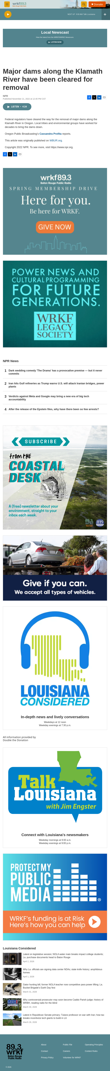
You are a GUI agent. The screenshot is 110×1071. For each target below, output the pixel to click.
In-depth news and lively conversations (55, 717)
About (43, 1045)
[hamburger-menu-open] (7, 4)
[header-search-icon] (84, 4)
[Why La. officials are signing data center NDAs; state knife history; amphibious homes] (12, 974)
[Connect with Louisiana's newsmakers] (55, 788)
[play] (8, 14)
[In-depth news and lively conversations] (55, 659)
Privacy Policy (47, 1058)
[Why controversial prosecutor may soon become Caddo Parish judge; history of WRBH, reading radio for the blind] (12, 1004)
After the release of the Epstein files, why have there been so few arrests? (54, 409)
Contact (44, 1051)
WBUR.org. (56, 140)
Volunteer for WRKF (72, 1058)
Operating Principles (94, 1045)
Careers (66, 1051)
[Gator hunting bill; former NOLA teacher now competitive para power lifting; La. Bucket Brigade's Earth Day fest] (12, 989)
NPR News (11, 361)
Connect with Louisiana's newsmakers (55, 835)
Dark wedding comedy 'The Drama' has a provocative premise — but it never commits (55, 372)
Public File (67, 1045)
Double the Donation (15, 740)
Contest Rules (91, 1051)
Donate (98, 4)
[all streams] (106, 14)
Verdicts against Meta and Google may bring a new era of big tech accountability (49, 398)
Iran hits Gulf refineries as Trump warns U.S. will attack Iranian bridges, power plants (56, 385)
